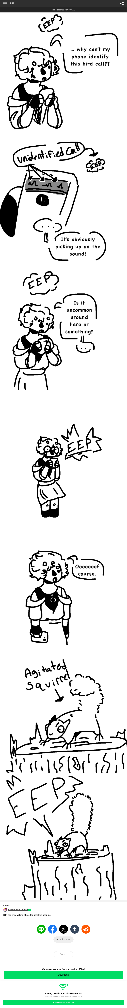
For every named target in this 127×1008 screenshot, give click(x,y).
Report (63, 954)
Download (63, 974)
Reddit (85, 929)
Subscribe (64, 939)
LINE (41, 929)
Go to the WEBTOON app (63, 1003)
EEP (12, 3)
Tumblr (74, 929)
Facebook (52, 929)
